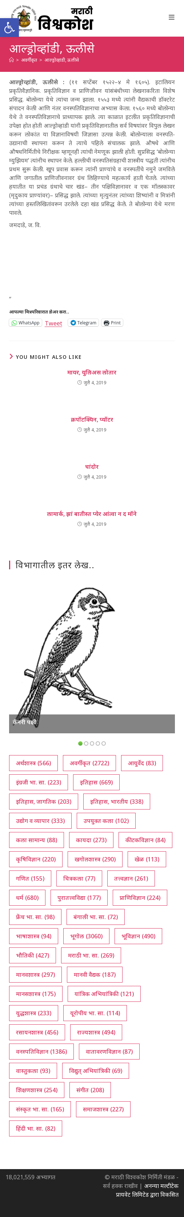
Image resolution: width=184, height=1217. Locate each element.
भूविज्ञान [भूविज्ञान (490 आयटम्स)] (138, 936)
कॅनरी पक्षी (25, 722)
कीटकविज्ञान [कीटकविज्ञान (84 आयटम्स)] (145, 840)
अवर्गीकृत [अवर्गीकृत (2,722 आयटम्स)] (89, 763)
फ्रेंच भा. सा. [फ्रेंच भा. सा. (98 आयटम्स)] (35, 917)
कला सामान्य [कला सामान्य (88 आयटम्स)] (36, 840)
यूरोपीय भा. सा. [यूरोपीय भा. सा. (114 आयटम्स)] (95, 1013)
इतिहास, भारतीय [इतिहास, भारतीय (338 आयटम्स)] (116, 801)
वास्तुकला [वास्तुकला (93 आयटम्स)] (33, 1070)
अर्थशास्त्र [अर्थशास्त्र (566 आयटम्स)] (33, 763)
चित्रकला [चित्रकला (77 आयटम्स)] (79, 878)
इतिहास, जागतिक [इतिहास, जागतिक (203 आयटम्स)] (43, 801)
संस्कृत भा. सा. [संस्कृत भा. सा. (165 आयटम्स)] (40, 1109)
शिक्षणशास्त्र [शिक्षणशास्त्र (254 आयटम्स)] (36, 1090)
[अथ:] (11, 60)
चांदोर (92, 467)
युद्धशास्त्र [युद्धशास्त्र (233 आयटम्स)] (33, 1013)
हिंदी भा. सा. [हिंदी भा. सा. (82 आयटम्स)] (35, 1128)
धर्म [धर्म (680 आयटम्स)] (27, 897)
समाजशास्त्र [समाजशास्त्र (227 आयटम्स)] (103, 1109)
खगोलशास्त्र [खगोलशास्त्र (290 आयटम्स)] (95, 859)
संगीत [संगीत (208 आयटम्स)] (90, 1090)
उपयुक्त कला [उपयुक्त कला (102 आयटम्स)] (106, 820)
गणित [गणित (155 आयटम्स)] (30, 878)
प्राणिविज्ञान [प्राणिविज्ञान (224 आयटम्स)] (140, 897)
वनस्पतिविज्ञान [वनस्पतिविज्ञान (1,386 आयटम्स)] (41, 1051)
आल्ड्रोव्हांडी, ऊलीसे (61, 60)
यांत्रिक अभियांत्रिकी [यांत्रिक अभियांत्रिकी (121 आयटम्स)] (104, 993)
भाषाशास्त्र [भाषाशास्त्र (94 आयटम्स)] (33, 936)
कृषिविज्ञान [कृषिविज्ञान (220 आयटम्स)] (36, 859)
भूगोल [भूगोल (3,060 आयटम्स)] (86, 936)
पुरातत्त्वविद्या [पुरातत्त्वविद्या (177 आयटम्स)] (79, 897)
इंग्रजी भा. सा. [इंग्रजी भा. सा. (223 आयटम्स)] (38, 782)
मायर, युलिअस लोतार (91, 372)
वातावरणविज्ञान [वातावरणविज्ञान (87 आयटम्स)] (109, 1051)
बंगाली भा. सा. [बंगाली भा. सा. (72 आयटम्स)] (95, 917)
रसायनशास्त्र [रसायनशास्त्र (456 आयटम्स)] (37, 1032)
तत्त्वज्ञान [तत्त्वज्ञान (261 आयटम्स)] (131, 878)
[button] (9, 27)
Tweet (53, 322)
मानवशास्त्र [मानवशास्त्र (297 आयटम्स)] (35, 974)
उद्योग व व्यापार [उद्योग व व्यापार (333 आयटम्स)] (40, 820)
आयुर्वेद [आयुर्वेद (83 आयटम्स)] (142, 763)
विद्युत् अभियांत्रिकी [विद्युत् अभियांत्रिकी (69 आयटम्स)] (95, 1070)
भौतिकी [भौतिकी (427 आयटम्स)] (32, 955)
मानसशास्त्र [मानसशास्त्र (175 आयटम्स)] (36, 993)
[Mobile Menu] (172, 17)
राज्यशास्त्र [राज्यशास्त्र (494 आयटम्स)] (96, 1032)
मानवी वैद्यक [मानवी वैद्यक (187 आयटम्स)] (95, 974)
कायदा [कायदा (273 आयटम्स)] (91, 840)
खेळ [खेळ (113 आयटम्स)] (147, 859)
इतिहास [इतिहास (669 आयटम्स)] (96, 782)
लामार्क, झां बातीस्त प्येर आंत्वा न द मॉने (92, 514)
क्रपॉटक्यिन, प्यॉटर (92, 419)
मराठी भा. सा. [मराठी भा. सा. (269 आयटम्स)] (91, 955)
